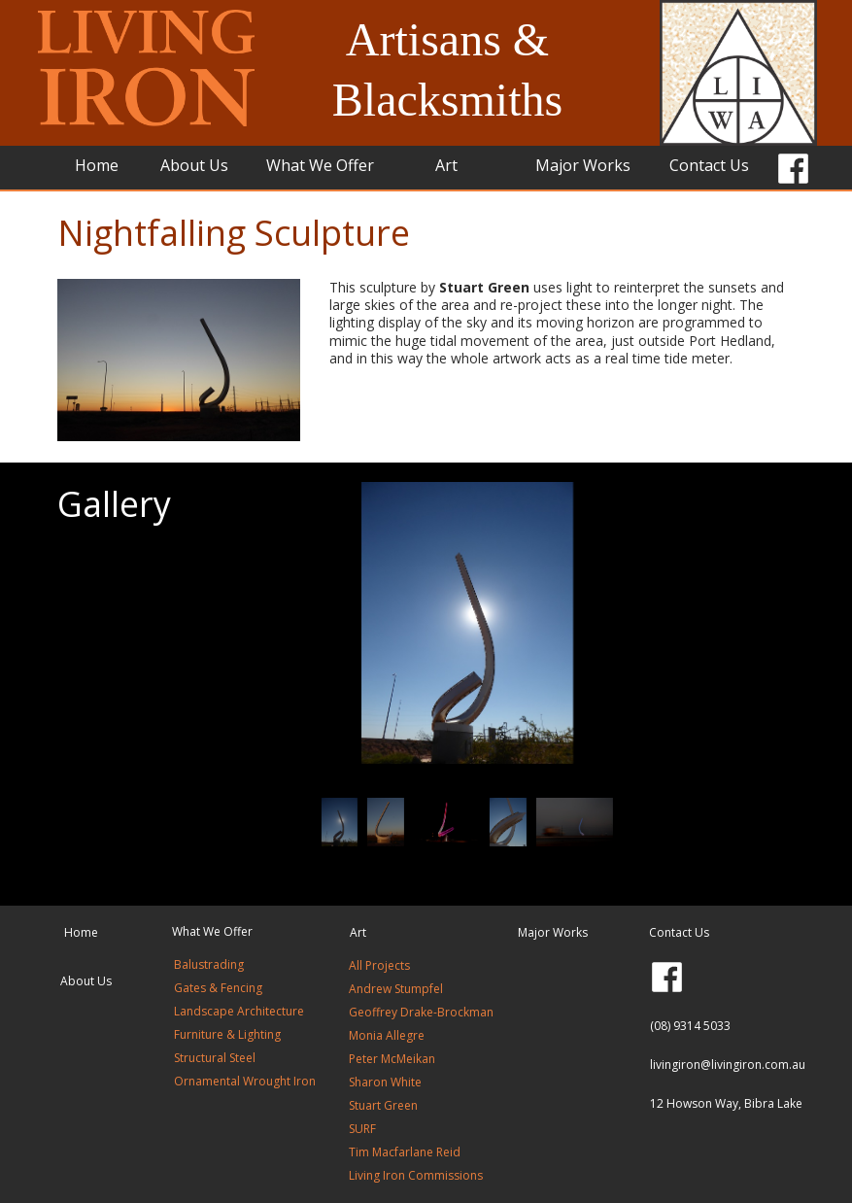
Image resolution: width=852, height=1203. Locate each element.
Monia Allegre (387, 1035)
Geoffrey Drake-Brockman (421, 1012)
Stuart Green (383, 1105)
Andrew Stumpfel (396, 988)
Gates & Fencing (218, 988)
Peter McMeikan (392, 1058)
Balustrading (209, 964)
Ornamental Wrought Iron (245, 1081)
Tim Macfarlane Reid (404, 1152)
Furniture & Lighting (227, 1034)
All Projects (381, 965)
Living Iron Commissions (416, 1175)
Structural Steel (215, 1057)
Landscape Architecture (239, 1011)
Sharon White (385, 1082)
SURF (362, 1128)
